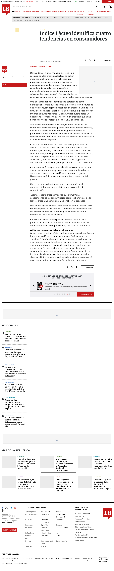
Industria (8, 347)
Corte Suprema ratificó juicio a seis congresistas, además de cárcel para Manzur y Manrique (64, 485)
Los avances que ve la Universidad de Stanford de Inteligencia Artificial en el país (102, 484)
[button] (33, 286)
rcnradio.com (65, 561)
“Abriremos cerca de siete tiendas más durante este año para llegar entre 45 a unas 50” (15, 354)
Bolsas (20, 477)
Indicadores (29, 533)
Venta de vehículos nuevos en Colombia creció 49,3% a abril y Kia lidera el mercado (15, 388)
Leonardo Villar (65, 17)
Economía (59, 519)
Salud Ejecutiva (61, 541)
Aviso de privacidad (82, 524)
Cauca (106, 17)
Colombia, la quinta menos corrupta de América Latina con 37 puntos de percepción (26, 463)
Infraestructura (46, 533)
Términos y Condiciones (83, 527)
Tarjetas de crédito (31, 20)
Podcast (28, 541)
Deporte (97, 457)
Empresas (29, 525)
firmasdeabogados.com (64, 558)
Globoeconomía (62, 527)
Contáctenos (80, 521)
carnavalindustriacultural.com (35, 561)
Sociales (28, 546)
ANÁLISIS (73, 11)
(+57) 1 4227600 (8, 522)
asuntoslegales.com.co (10, 558)
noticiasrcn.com (78, 561)
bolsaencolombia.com (83, 558)
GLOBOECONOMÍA (51, 11)
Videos (43, 546)
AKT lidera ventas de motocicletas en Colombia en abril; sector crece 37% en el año (15, 422)
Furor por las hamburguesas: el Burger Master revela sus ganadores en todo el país (15, 404)
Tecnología (98, 477)
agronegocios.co (27, 558)
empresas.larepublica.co (44, 558)
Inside (58, 533)
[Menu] (13, 11)
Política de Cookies (82, 535)
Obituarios (44, 536)
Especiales (44, 525)
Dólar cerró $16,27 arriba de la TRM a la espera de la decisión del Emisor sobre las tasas (26, 484)
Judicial (58, 477)
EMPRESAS (35, 11)
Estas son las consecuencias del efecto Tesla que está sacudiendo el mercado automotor (15, 371)
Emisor (55, 17)
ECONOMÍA (27, 11)
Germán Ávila (78, 17)
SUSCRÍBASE (108, 2)
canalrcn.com (53, 561)
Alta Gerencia (46, 511)
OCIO (42, 11)
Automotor (9, 364)
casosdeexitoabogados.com (12, 561)
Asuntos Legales (31, 514)
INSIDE (109, 11)
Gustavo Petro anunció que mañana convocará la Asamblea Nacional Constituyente (64, 465)
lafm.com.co (90, 561)
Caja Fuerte (45, 514)
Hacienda (8, 332)
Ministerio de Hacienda (93, 17)
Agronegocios (30, 511)
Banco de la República (43, 17)
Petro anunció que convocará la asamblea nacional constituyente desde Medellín (15, 337)
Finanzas (28, 527)
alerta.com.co (7, 563)
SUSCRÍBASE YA (85, 294)
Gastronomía (10, 397)
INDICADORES (101, 11)
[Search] (97, 7)
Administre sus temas (11, 85)
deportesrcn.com (20, 563)
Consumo (28, 519)
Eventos (59, 525)
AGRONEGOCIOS (63, 11)
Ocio (58, 536)
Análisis (58, 511)
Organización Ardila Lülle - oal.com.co (104, 559)
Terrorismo (18, 20)
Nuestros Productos (82, 519)
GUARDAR (106, 60)
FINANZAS (18, 11)
